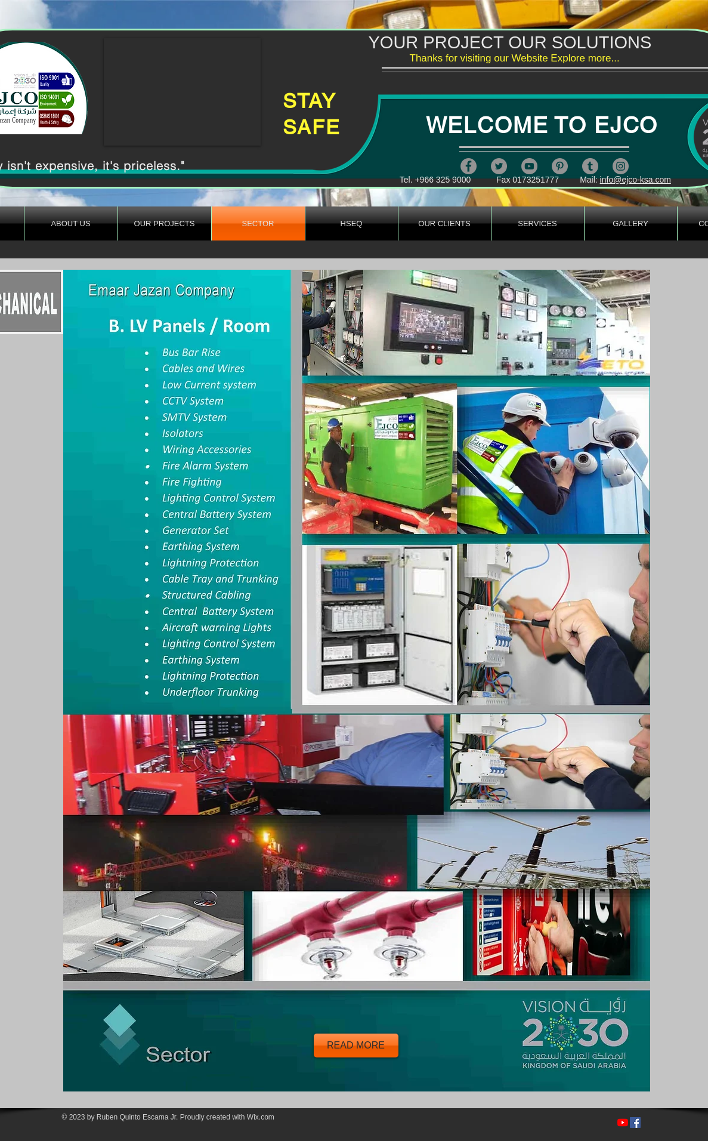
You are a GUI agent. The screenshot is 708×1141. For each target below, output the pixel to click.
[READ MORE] (356, 1045)
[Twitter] (499, 166)
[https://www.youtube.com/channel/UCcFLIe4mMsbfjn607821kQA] (622, 1122)
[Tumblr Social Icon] (590, 166)
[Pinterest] (560, 166)
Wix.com (260, 1117)
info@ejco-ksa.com (635, 179)
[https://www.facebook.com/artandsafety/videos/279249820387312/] (635, 1122)
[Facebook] (468, 166)
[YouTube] (529, 166)
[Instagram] (621, 166)
